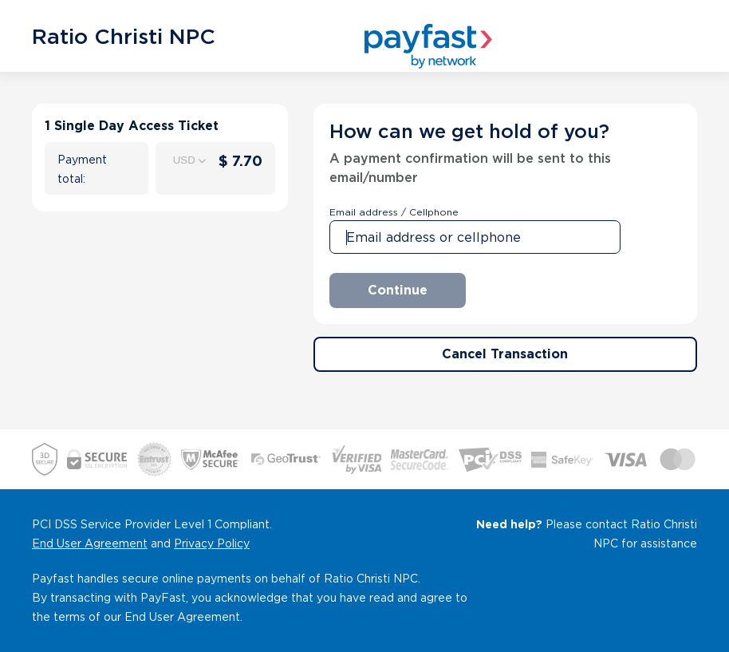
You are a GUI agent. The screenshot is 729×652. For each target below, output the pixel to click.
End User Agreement (90, 543)
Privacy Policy (212, 543)
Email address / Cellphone (394, 212)
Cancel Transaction (505, 354)
